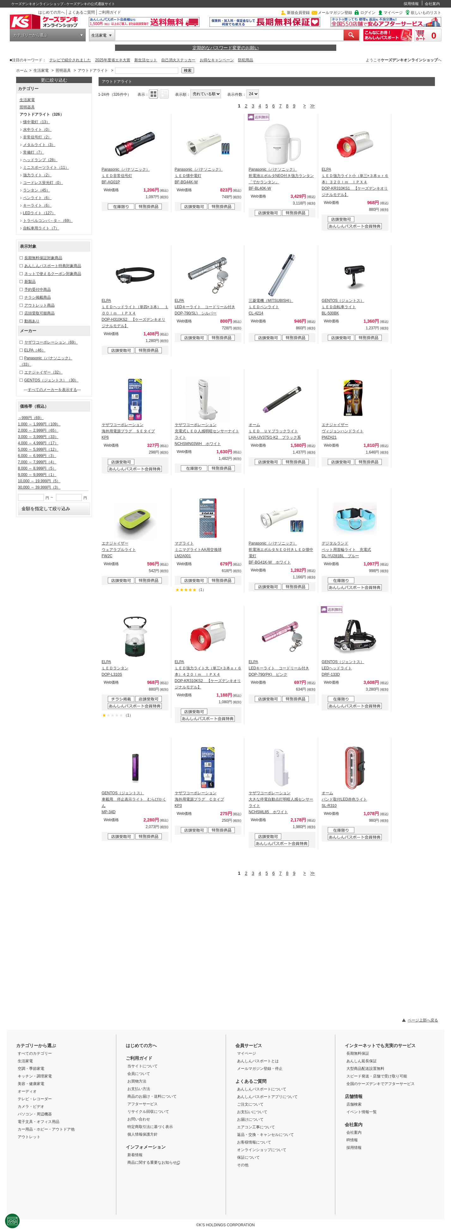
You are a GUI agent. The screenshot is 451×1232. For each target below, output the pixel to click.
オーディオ (27, 1091)
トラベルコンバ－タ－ (48, 220)
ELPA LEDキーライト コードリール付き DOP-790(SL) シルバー (205, 306)
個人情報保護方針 (142, 1134)
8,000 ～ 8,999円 (37, 468)
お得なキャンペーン (217, 60)
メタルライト (39, 145)
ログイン (367, 12)
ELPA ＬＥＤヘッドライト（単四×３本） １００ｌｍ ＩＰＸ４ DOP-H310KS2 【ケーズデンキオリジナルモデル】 (135, 313)
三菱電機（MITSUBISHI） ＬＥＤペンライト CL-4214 (271, 306)
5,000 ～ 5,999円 (38, 449)
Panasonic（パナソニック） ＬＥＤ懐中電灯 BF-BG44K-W (199, 175)
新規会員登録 (298, 12)
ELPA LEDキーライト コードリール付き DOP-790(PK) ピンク (279, 668)
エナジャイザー (43, 372)
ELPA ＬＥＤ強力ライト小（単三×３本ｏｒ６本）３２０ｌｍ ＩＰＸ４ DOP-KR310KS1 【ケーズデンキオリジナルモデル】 (355, 182)
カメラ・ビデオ (31, 1106)
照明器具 (63, 70)
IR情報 (352, 1140)
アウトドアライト (93, 70)
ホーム (21, 70)
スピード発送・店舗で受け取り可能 (376, 1076)
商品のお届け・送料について (152, 1096)
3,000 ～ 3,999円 (38, 437)
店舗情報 (354, 1096)
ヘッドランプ (40, 160)
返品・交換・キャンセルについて (265, 1134)
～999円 (31, 418)
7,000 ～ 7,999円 (37, 462)
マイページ (393, 12)
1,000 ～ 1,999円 (39, 424)
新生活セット (145, 60)
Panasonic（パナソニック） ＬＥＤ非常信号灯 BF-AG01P (126, 175)
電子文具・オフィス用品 (38, 1121)
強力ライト (37, 175)
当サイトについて (142, 1066)
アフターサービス (142, 1104)
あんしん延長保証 (361, 1061)
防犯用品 (245, 60)
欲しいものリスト (426, 12)
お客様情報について (254, 1142)
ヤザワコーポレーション (51, 342)
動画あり (32, 321)
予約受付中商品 (37, 289)
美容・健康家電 (31, 1084)
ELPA (35, 350)
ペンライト (37, 198)
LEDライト (39, 213)
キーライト (37, 205)
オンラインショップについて (261, 1150)
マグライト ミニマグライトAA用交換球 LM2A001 (198, 549)
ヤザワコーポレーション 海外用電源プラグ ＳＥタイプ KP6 (128, 431)
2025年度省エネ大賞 (112, 60)
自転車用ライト (41, 228)
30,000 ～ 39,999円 (39, 487)
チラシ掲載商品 (37, 297)
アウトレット (29, 1137)
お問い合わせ (138, 1119)
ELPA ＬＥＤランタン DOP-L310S (115, 668)
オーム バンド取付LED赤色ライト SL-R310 (344, 799)
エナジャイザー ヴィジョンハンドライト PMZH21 (342, 431)
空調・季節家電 (31, 1068)
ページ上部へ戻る (423, 1020)
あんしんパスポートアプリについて (267, 1097)
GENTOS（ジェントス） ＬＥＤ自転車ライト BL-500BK (343, 306)
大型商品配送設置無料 (365, 1068)
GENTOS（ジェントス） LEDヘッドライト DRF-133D (343, 668)
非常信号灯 (37, 137)
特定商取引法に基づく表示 (150, 1127)
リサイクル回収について (148, 1111)
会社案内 (432, 4)
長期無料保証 (357, 1053)
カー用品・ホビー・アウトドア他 (46, 1129)
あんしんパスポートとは (258, 1061)
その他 (242, 1165)
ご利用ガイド (109, 12)
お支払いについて (252, 1112)
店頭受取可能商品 (39, 313)
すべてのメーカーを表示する (52, 389)
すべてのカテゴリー (35, 1053)
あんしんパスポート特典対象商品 (52, 266)
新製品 (30, 281)
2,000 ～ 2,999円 (38, 430)
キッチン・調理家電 (35, 1076)
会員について (138, 1073)
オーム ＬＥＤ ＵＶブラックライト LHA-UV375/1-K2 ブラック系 (275, 431)
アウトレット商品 (39, 305)
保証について (248, 1157)
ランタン (36, 190)
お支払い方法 (138, 1089)
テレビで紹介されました (70, 60)
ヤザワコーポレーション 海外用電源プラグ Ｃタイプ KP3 (199, 799)
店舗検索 (354, 1104)
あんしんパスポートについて (261, 1089)
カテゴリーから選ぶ (30, 35)
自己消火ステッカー (178, 60)
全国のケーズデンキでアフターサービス (380, 1084)
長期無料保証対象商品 (43, 258)
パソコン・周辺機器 (35, 1114)
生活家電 (99, 35)
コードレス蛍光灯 (43, 182)
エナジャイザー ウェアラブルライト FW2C (119, 549)
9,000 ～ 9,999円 (37, 475)
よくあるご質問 (81, 12)
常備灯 (33, 152)
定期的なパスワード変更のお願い (225, 47)
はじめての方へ (51, 12)
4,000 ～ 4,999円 (38, 443)
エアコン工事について (256, 1127)
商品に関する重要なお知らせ (153, 1162)
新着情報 (135, 1155)
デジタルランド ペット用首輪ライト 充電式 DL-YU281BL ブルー (346, 549)
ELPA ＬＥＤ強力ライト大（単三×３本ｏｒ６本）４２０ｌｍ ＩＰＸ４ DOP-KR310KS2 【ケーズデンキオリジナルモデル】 (208, 674)
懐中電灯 (36, 122)
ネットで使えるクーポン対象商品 (52, 273)
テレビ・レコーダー (35, 1099)
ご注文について (250, 1104)
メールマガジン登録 (335, 12)
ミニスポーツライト (46, 167)
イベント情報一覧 (361, 1112)
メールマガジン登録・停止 (260, 1068)
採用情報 (411, 4)
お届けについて (250, 1119)
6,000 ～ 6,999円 (37, 456)
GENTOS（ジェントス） (51, 380)
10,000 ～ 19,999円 (39, 481)
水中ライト (37, 129)
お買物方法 (136, 1081)
